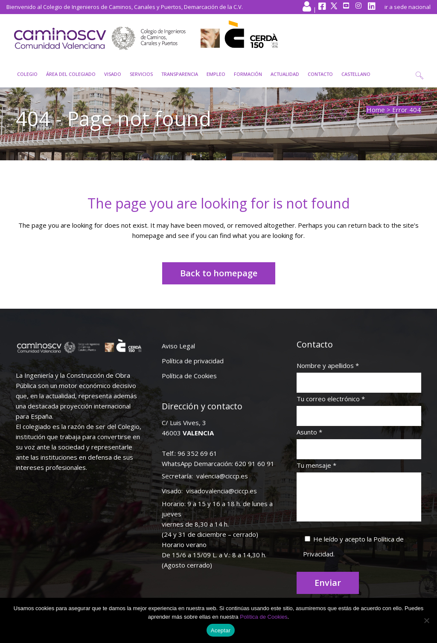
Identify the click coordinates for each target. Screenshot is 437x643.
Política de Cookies (189, 375)
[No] (426, 620)
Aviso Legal (178, 346)
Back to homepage (218, 273)
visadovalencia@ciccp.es (221, 491)
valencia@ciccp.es (222, 476)
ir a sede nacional (408, 7)
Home (376, 109)
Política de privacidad (193, 360)
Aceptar (221, 630)
